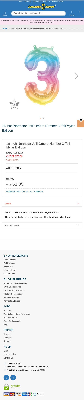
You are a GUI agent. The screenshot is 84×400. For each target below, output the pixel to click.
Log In (71, 13)
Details (8, 204)
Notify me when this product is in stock (24, 191)
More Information (12, 225)
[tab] (42, 204)
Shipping (36, 1)
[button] (76, 76)
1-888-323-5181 (58, 1)
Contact (44, 1)
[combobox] (38, 13)
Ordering (28, 1)
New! (20, 1)
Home (5, 28)
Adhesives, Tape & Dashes (15, 283)
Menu (5, 13)
